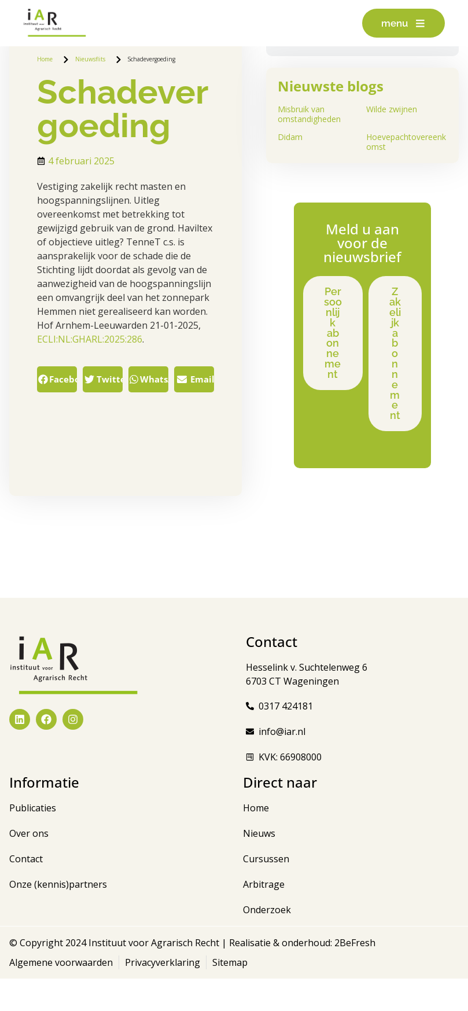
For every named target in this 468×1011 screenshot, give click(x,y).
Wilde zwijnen (391, 109)
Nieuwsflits (90, 59)
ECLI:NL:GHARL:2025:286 (89, 339)
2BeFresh (353, 975)
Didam (290, 136)
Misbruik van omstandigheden (309, 114)
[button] (57, 379)
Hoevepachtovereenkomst (406, 141)
